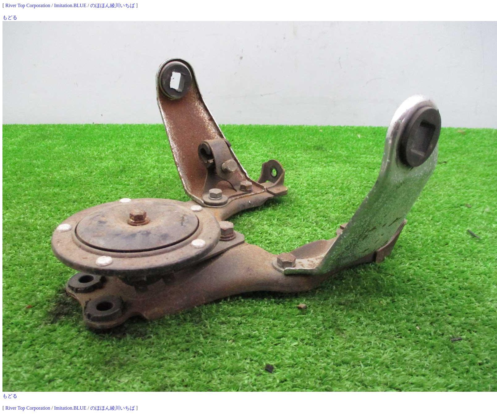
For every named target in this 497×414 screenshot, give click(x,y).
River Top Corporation (27, 5)
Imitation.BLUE (70, 5)
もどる (9, 17)
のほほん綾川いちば (112, 5)
